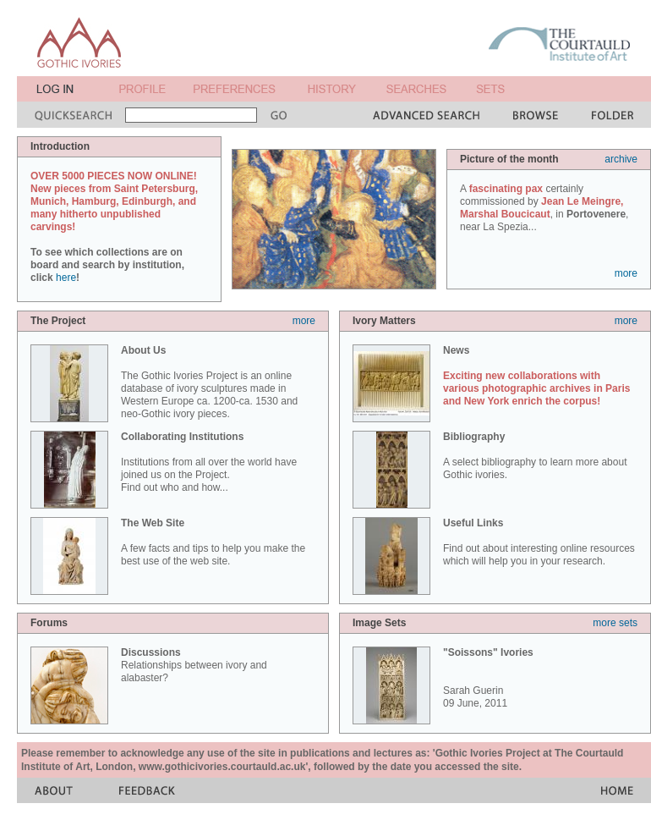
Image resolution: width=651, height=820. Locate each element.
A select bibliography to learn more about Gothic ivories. (534, 456)
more (626, 273)
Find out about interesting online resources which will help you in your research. (539, 542)
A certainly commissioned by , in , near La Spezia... (544, 208)
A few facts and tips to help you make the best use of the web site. (213, 542)
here (66, 277)
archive (620, 159)
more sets (615, 623)
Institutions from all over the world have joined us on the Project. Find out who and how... (209, 462)
